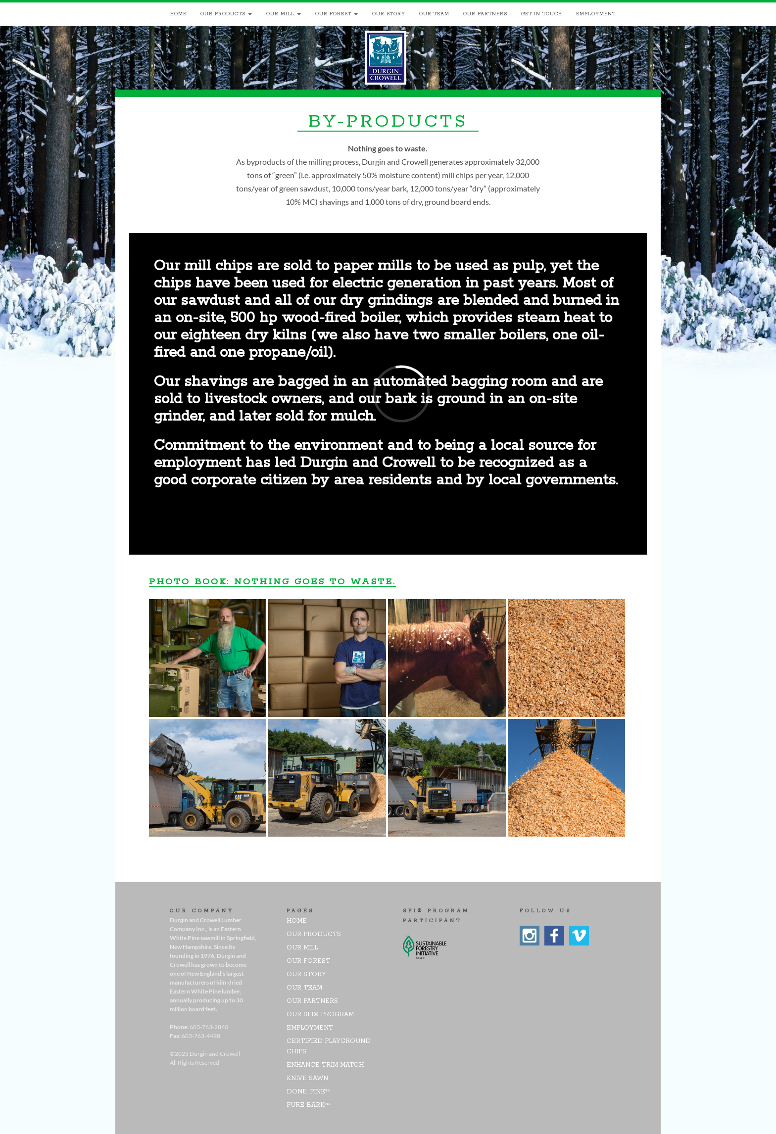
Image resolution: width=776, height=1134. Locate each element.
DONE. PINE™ (309, 1091)
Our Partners (485, 14)
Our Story (388, 14)
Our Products (222, 14)
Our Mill (280, 14)
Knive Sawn (307, 1078)
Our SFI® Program (320, 1014)
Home (178, 14)
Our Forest (333, 14)
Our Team (434, 14)
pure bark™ (308, 1105)
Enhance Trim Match (325, 1065)
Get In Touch (541, 14)
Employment (596, 14)
